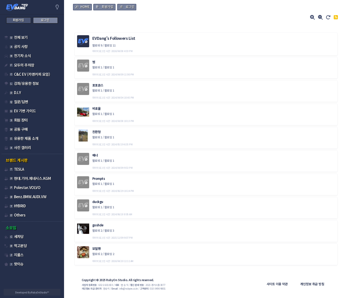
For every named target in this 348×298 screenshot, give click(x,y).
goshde (97, 225)
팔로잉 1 (109, 67)
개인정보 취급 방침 (312, 284)
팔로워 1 (97, 67)
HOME (85, 6)
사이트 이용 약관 (277, 284)
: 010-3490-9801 (153, 288)
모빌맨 (96, 248)
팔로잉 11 (110, 45)
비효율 (96, 108)
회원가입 (107, 6)
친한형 (96, 131)
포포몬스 (97, 85)
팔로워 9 (97, 45)
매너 (95, 155)
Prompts (98, 178)
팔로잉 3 (109, 230)
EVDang (99, 38)
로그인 (130, 6)
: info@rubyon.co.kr (124, 288)
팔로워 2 (97, 230)
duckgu (97, 201)
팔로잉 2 (109, 254)
